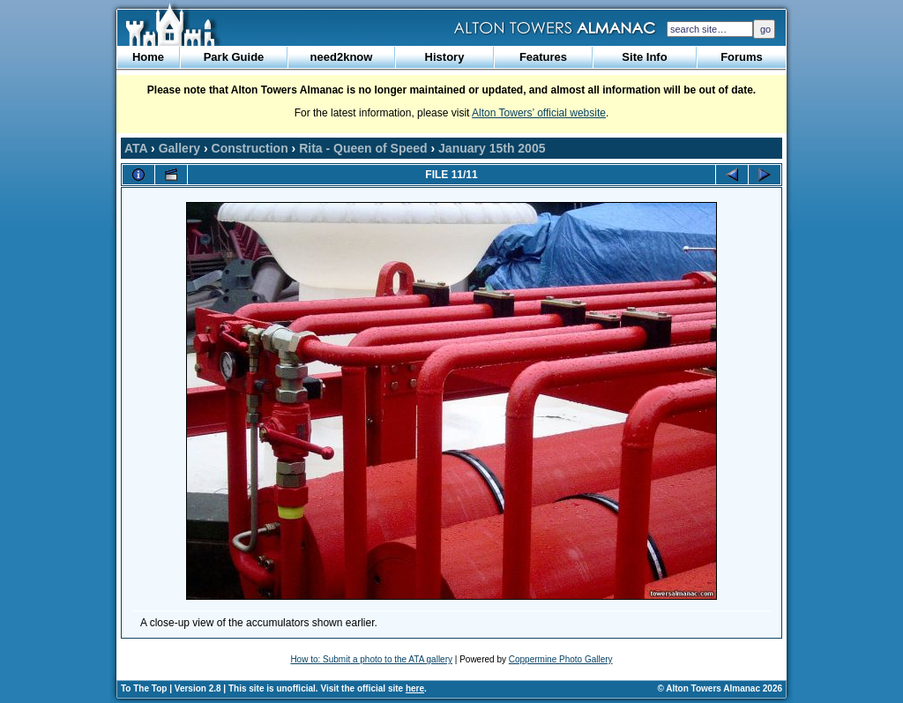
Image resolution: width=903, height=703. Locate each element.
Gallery (179, 148)
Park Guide (234, 57)
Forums (741, 57)
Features (543, 57)
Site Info (644, 57)
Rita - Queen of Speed (363, 148)
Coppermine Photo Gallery (561, 659)
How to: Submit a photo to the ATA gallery (371, 659)
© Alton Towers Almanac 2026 (720, 688)
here (415, 688)
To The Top (144, 688)
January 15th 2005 (491, 148)
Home (148, 57)
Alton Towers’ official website (539, 113)
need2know (341, 57)
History (445, 57)
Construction (250, 148)
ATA (135, 148)
